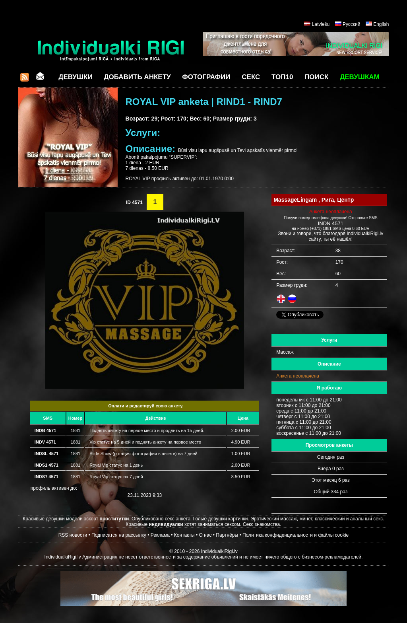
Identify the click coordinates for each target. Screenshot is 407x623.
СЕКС (251, 77)
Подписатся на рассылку (118, 535)
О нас (205, 535)
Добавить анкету (137, 77)
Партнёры (227, 535)
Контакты (184, 535)
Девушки (75, 77)
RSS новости (72, 535)
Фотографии (206, 77)
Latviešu (321, 24)
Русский (351, 24)
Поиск (316, 77)
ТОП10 (282, 77)
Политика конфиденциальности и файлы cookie (295, 535)
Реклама (160, 535)
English (381, 24)
